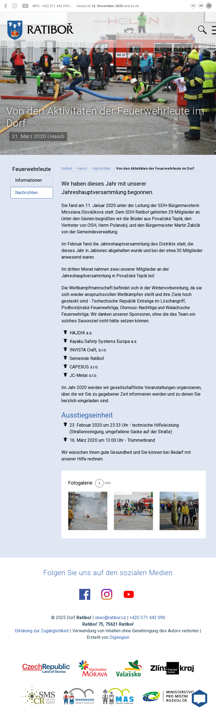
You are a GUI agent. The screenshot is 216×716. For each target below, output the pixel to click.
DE (208, 5)
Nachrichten (26, 192)
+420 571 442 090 (147, 617)
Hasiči (82, 168)
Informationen (28, 180)
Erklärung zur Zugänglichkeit (42, 630)
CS (193, 5)
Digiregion (119, 637)
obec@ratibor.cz (110, 617)
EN (201, 5)
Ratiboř (66, 168)
